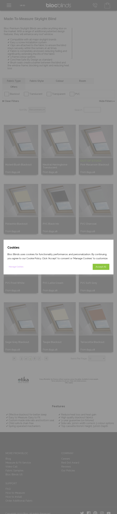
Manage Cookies (16, 267)
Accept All (101, 266)
